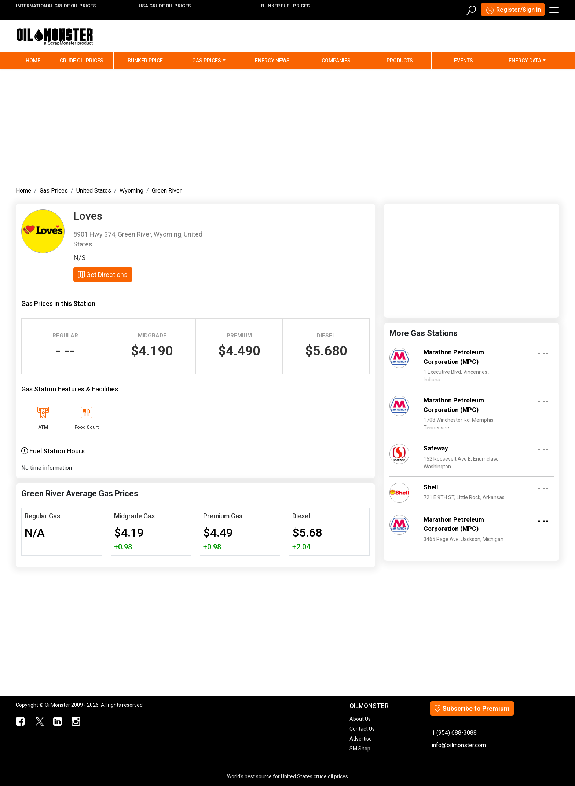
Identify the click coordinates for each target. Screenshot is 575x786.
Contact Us (362, 729)
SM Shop (359, 749)
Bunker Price (145, 60)
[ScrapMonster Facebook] (20, 722)
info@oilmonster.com (459, 745)
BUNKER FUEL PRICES (285, 5)
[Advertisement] (287, 126)
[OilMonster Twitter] (39, 722)
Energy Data (525, 60)
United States (93, 190)
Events (463, 60)
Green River (167, 190)
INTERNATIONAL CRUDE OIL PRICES (56, 5)
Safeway (436, 448)
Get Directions (103, 274)
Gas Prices (206, 60)
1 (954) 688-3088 (454, 732)
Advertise (360, 739)
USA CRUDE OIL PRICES (165, 5)
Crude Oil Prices (81, 60)
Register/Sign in (513, 10)
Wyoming (131, 190)
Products (400, 60)
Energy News (272, 60)
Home (38, 59)
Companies (336, 60)
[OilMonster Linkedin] (57, 722)
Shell (431, 487)
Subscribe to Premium (472, 708)
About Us (360, 719)
